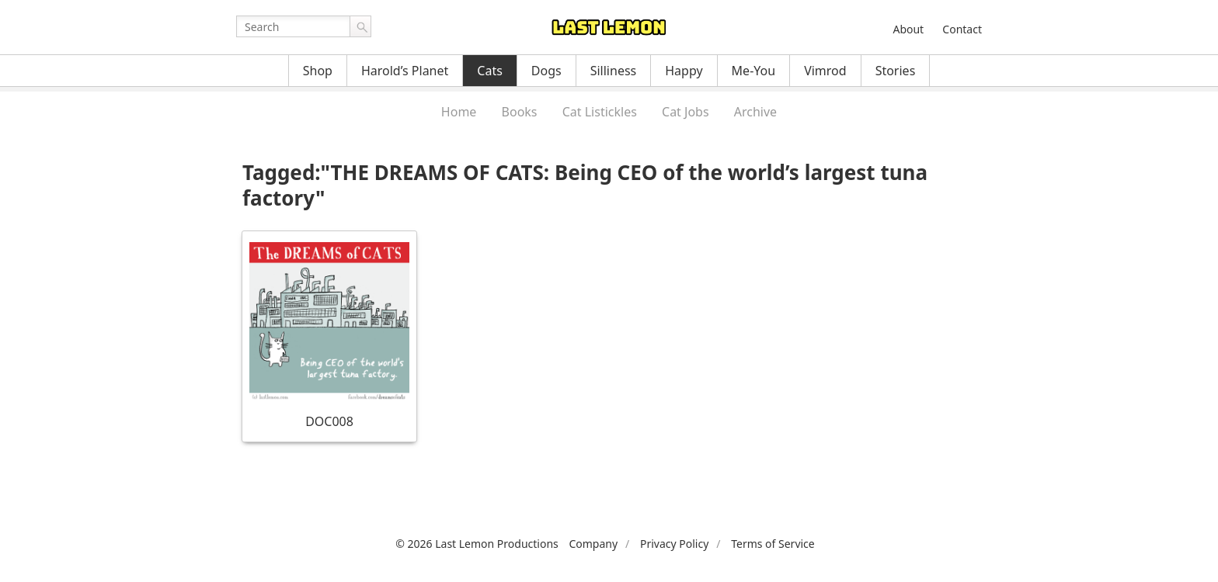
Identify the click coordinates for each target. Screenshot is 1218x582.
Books (520, 111)
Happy (683, 70)
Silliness (613, 70)
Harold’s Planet (404, 70)
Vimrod (825, 70)
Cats (490, 70)
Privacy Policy (674, 543)
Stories (895, 70)
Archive (755, 111)
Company (593, 543)
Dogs (546, 70)
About (908, 29)
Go (360, 26)
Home (459, 111)
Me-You (754, 70)
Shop (317, 70)
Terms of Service (773, 543)
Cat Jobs (685, 111)
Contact (962, 29)
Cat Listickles (599, 111)
